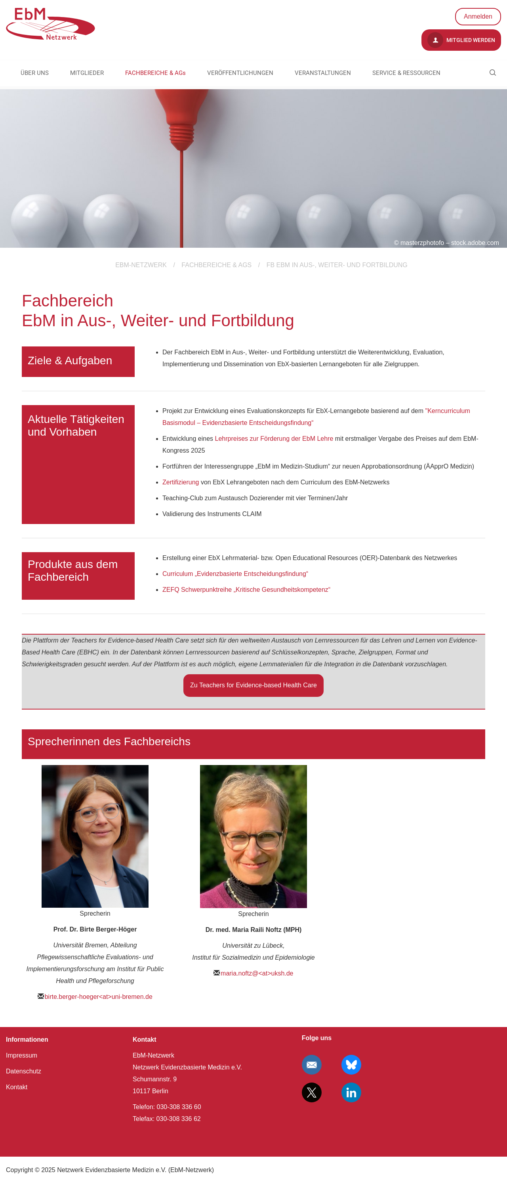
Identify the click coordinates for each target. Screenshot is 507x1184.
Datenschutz (23, 1071)
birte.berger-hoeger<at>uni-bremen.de (98, 996)
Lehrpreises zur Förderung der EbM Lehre (274, 438)
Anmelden (478, 16)
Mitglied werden (461, 40)
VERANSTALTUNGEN (323, 73)
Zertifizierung (180, 482)
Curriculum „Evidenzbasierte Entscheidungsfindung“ (235, 573)
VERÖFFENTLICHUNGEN (240, 73)
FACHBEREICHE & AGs (155, 73)
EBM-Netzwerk (141, 265)
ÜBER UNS (35, 73)
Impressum (21, 1055)
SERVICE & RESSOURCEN (406, 73)
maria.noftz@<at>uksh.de (257, 973)
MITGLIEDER (87, 73)
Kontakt (16, 1087)
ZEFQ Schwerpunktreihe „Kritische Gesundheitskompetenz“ (246, 589)
